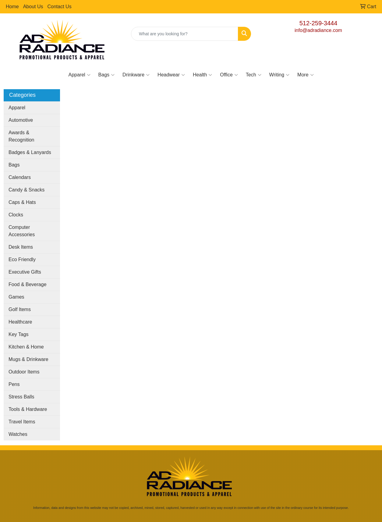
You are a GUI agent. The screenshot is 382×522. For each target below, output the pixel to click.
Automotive (21, 120)
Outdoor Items (24, 371)
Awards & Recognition (21, 136)
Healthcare (20, 321)
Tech (253, 75)
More (305, 75)
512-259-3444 (318, 23)
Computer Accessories (22, 231)
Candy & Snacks (26, 189)
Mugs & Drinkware (28, 359)
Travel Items (22, 421)
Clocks (16, 214)
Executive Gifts (25, 272)
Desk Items (21, 247)
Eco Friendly (22, 259)
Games (16, 297)
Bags (106, 75)
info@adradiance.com (318, 30)
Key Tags (19, 334)
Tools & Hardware (28, 409)
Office (229, 75)
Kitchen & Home (26, 346)
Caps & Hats (22, 202)
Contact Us (60, 6)
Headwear (171, 75)
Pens (14, 384)
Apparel (79, 75)
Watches (18, 434)
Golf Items (20, 309)
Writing (279, 75)
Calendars (20, 177)
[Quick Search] (184, 34)
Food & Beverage (28, 284)
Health (202, 75)
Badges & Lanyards (30, 152)
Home (12, 6)
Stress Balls (21, 396)
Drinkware (136, 75)
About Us (33, 6)
